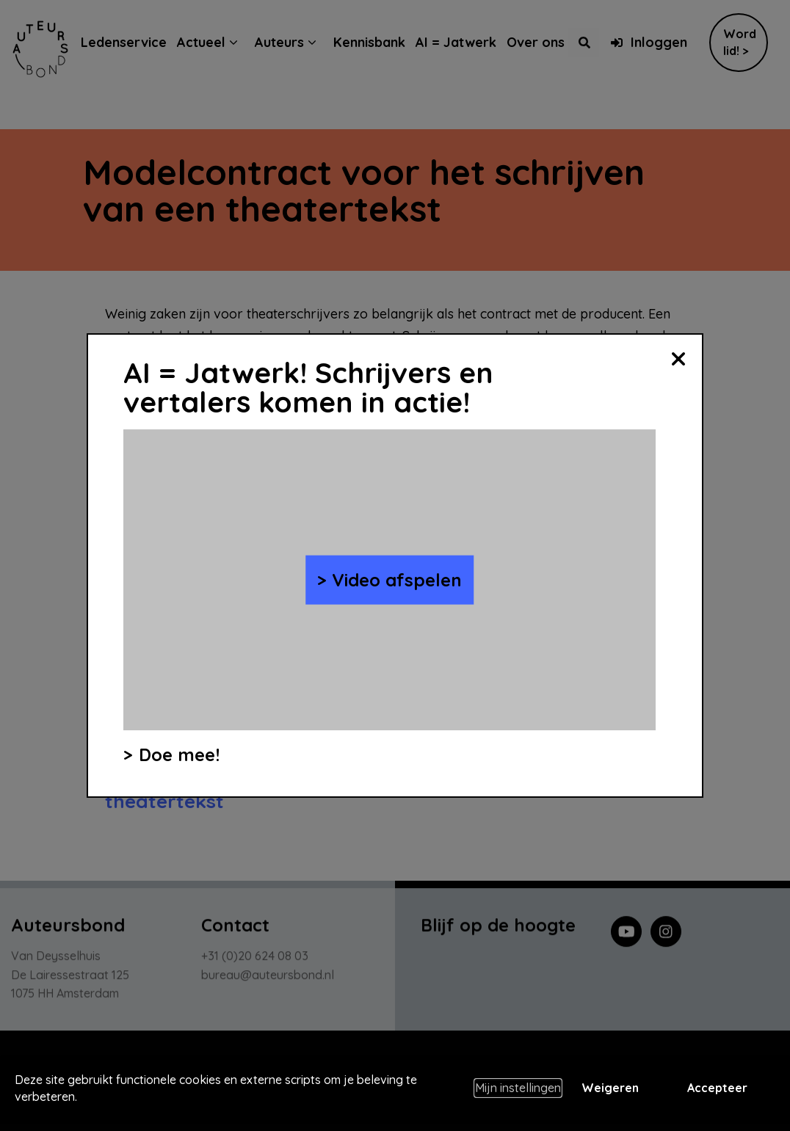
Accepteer (717, 1087)
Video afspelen (397, 580)
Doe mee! (179, 754)
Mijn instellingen (518, 1087)
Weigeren (610, 1087)
